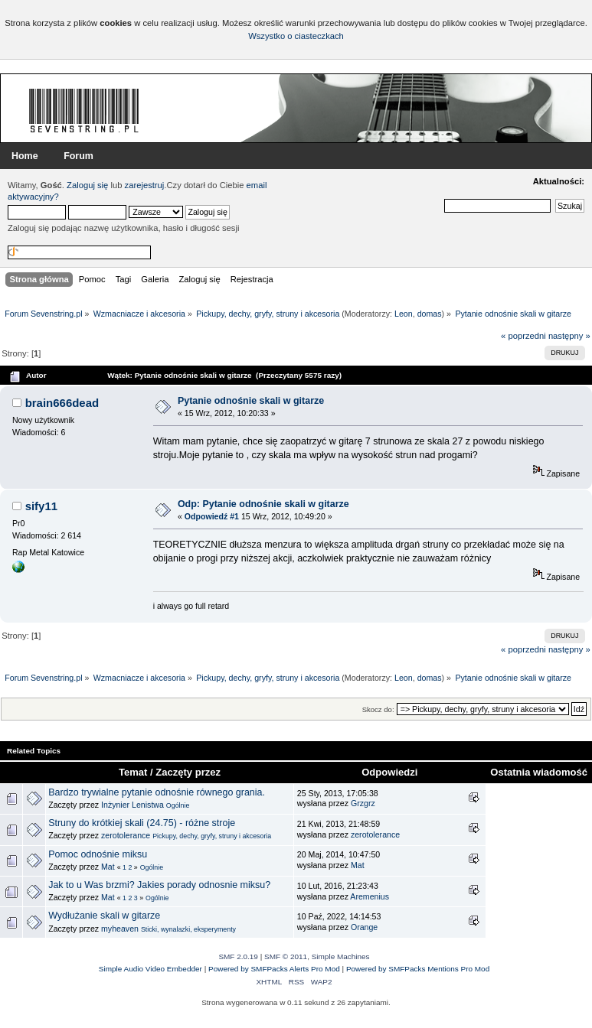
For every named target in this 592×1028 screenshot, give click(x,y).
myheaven (120, 928)
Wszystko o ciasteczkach (296, 36)
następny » (569, 335)
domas (429, 313)
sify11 (41, 505)
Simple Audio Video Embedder (150, 969)
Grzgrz (363, 803)
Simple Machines (341, 956)
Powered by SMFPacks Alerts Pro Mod (274, 969)
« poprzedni (523, 335)
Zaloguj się (87, 185)
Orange (364, 927)
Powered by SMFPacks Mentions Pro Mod (417, 969)
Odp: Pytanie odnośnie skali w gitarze (263, 504)
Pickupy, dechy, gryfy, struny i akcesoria (211, 836)
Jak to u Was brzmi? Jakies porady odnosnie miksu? (159, 885)
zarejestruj (145, 185)
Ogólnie (177, 805)
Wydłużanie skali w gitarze (104, 915)
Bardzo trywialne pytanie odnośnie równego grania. (156, 792)
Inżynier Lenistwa (132, 804)
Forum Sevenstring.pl (84, 110)
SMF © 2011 (285, 956)
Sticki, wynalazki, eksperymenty (188, 929)
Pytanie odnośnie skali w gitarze (251, 400)
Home (24, 156)
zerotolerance (125, 835)
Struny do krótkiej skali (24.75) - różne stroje (141, 823)
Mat (108, 866)
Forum (78, 156)
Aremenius (369, 896)
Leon (403, 313)
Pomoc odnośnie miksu (97, 854)
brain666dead (62, 402)
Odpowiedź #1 (212, 516)
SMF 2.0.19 (238, 956)
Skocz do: (378, 709)
